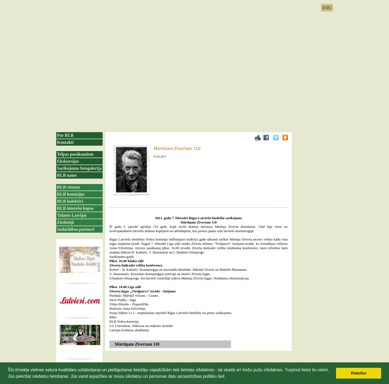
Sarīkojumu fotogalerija (79, 168)
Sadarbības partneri (75, 229)
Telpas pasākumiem (75, 154)
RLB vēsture (68, 187)
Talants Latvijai (71, 215)
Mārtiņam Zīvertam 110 (177, 148)
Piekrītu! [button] (359, 373)
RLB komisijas (71, 194)
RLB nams (67, 175)
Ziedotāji (65, 222)
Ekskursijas (68, 161)
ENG (327, 7)
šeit (221, 376)
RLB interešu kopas (75, 208)
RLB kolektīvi (70, 201)
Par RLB (65, 135)
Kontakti (65, 142)
